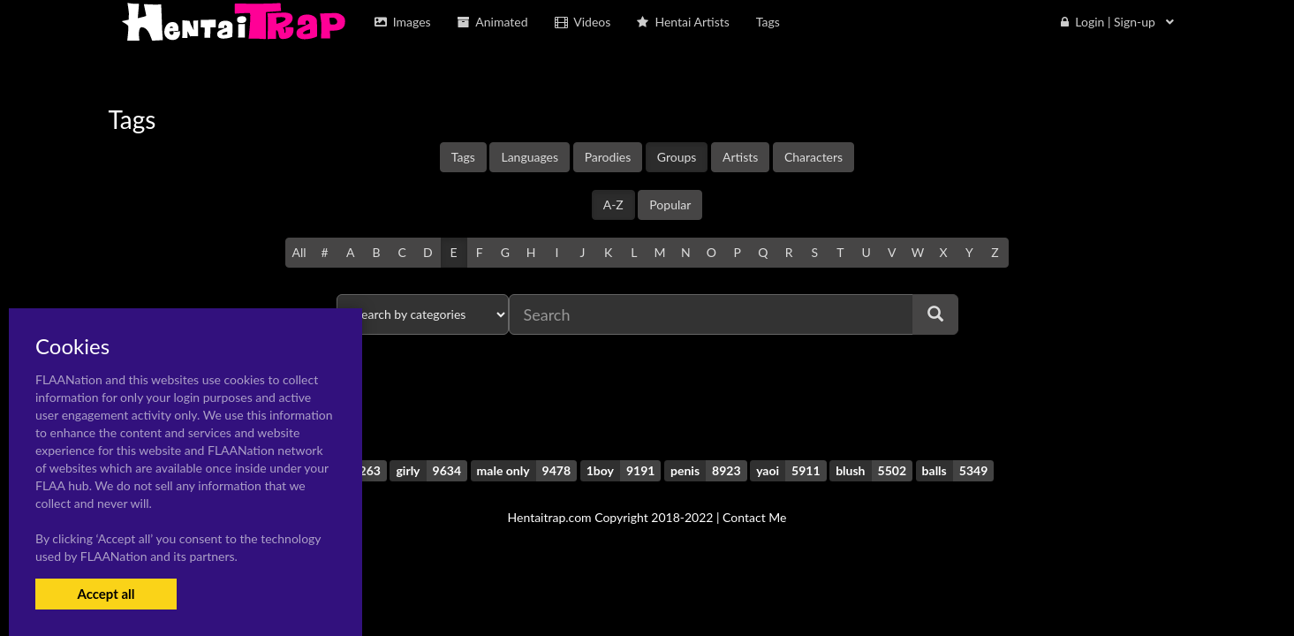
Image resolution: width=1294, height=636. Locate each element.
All (298, 252)
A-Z (613, 204)
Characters (813, 156)
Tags (463, 156)
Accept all (105, 594)
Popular (670, 204)
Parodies (608, 156)
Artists (740, 156)
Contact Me (754, 517)
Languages (529, 156)
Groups (677, 156)
